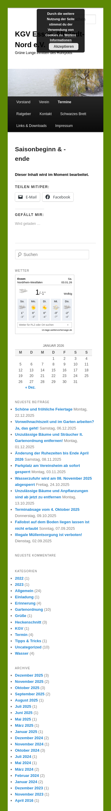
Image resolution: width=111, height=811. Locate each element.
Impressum (64, 126)
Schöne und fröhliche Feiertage (44, 409)
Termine (64, 102)
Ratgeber (23, 114)
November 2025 (29, 681)
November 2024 (29, 744)
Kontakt (46, 114)
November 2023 (29, 794)
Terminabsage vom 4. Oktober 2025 (47, 509)
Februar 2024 (27, 775)
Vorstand (23, 102)
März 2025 (24, 725)
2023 (19, 584)
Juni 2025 (24, 712)
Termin (21, 634)
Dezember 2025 (29, 675)
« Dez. (30, 387)
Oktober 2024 (27, 750)
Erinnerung (25, 603)
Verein (44, 102)
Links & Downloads (31, 126)
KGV (19, 628)
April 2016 (24, 800)
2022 (19, 578)
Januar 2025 (26, 731)
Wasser (22, 653)
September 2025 (30, 694)
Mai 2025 (23, 719)
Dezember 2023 (29, 788)
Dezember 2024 (29, 738)
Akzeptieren (64, 46)
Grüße (20, 615)
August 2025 (26, 700)
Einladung (24, 597)
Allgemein (24, 591)
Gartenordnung (29, 609)
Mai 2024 (23, 763)
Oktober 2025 (27, 688)
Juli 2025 (23, 706)
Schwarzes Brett (73, 114)
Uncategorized (28, 647)
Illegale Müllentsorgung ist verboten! (48, 534)
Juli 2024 (23, 756)
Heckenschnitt (28, 622)
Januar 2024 (26, 782)
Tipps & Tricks (28, 641)
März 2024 (24, 769)
